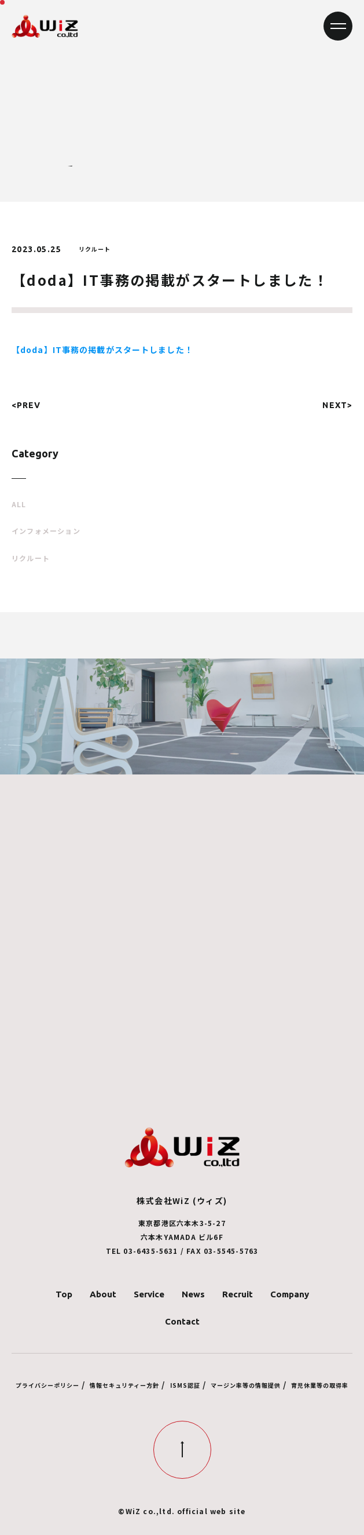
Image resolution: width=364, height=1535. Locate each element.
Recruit (237, 1294)
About (103, 1294)
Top (64, 1294)
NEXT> (337, 405)
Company (289, 1294)
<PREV (26, 405)
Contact (182, 1321)
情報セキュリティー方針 (124, 1385)
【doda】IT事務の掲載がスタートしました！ (102, 349)
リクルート (31, 558)
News (193, 1294)
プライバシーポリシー (47, 1385)
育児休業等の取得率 (319, 1385)
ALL (19, 504)
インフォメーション (46, 531)
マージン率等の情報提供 (246, 1385)
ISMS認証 (185, 1385)
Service (149, 1294)
